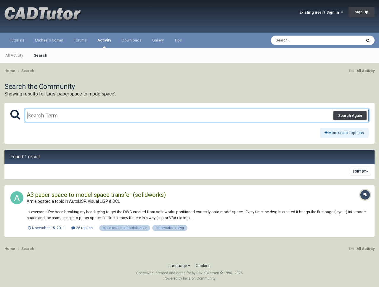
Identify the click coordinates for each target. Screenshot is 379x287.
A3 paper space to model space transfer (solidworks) (96, 194)
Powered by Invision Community (189, 278)
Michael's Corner (49, 40)
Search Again (350, 115)
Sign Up (361, 12)
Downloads (132, 40)
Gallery (158, 40)
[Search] (301, 40)
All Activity (14, 55)
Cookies (203, 265)
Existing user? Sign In (321, 12)
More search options (344, 132)
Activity (104, 43)
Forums (80, 40)
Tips (178, 40)
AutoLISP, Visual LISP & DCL (94, 201)
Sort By (360, 171)
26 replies (82, 228)
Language (179, 265)
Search (40, 55)
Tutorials (17, 40)
